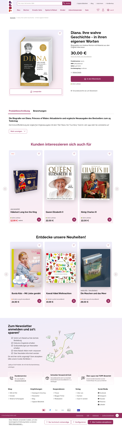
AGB (88, 415)
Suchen (66, 3)
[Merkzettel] (98, 10)
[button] (18, 131)
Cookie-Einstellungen (108, 415)
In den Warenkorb (92, 79)
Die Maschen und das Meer (93, 293)
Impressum (96, 415)
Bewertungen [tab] (39, 111)
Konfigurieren (80, 422)
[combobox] (39, 3)
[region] (35, 63)
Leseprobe (35, 92)
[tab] (19, 111)
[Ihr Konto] (103, 10)
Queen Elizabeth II (54, 212)
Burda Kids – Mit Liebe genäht (26, 293)
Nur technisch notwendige (58, 422)
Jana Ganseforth (15, 209)
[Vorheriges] (5, 189)
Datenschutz (79, 415)
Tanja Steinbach (92, 290)
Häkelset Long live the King (23, 212)
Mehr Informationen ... (16, 424)
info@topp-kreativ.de (20, 380)
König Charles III (89, 212)
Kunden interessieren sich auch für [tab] (61, 144)
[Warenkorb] (110, 10)
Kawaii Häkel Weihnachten (58, 293)
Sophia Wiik (84, 290)
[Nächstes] (117, 189)
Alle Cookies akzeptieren (101, 422)
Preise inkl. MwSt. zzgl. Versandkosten (81, 56)
